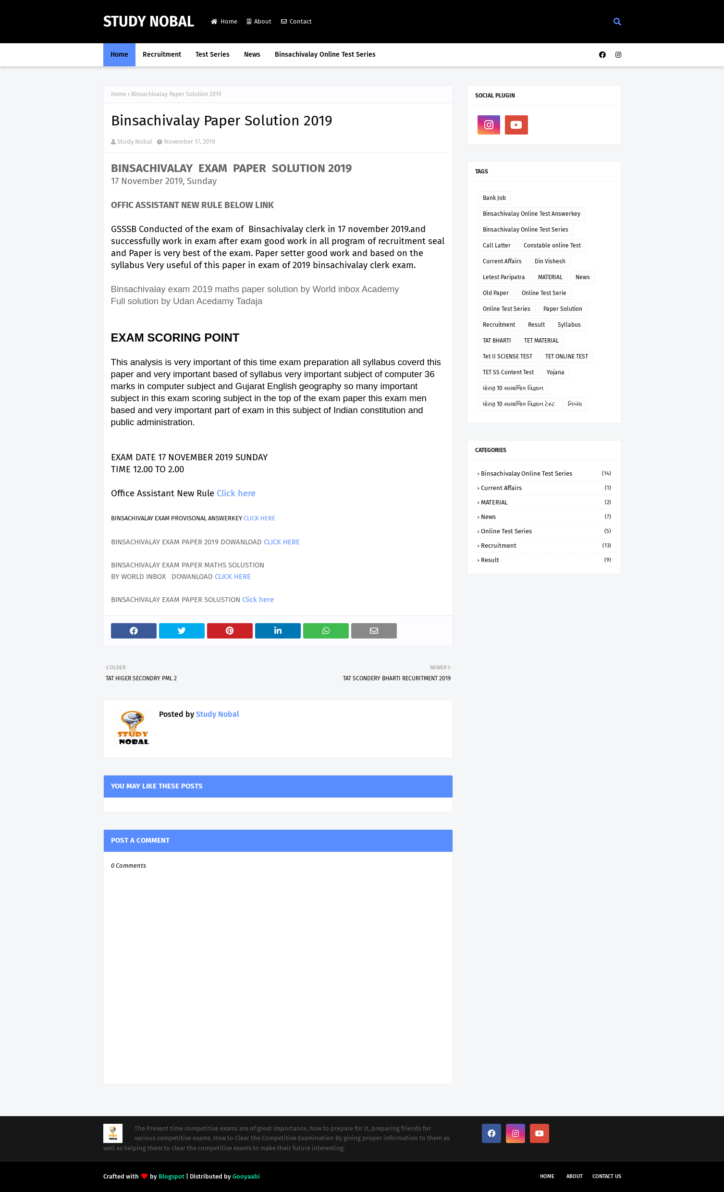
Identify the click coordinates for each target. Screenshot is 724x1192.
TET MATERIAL (541, 340)
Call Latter (497, 245)
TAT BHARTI (497, 340)
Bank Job (494, 198)
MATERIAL (550, 277)
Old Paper (496, 293)
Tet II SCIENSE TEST (507, 356)
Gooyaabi (246, 1176)
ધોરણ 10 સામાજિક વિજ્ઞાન (513, 388)
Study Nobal (148, 21)
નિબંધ (575, 404)
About (259, 21)
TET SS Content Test (508, 372)
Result (536, 324)
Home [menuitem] (119, 54)
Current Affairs (502, 261)
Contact (296, 21)
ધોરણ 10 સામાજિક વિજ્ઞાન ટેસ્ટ (519, 404)
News (583, 277)
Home (224, 21)
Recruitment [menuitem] (162, 54)
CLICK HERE (259, 518)
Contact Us (606, 1176)
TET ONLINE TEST (566, 356)
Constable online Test (552, 245)
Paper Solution (562, 309)
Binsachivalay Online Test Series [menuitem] (325, 54)
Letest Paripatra (504, 277)
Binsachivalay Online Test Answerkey (531, 213)
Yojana (555, 372)
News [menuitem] (252, 54)
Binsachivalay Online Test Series (525, 229)
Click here (236, 493)
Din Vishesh (550, 261)
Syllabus (569, 324)
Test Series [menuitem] (213, 54)
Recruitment (499, 324)
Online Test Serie (544, 293)
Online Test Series (506, 309)
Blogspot (171, 1176)
